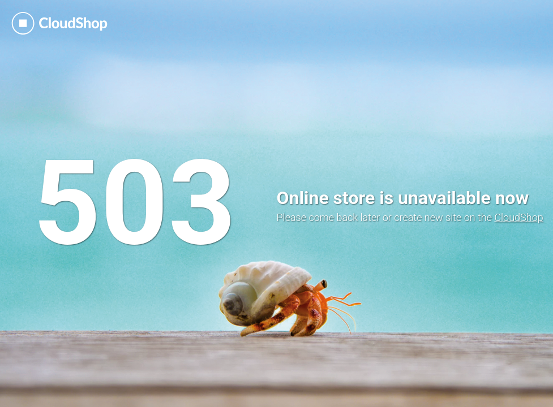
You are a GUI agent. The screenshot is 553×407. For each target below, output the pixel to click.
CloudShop (518, 217)
